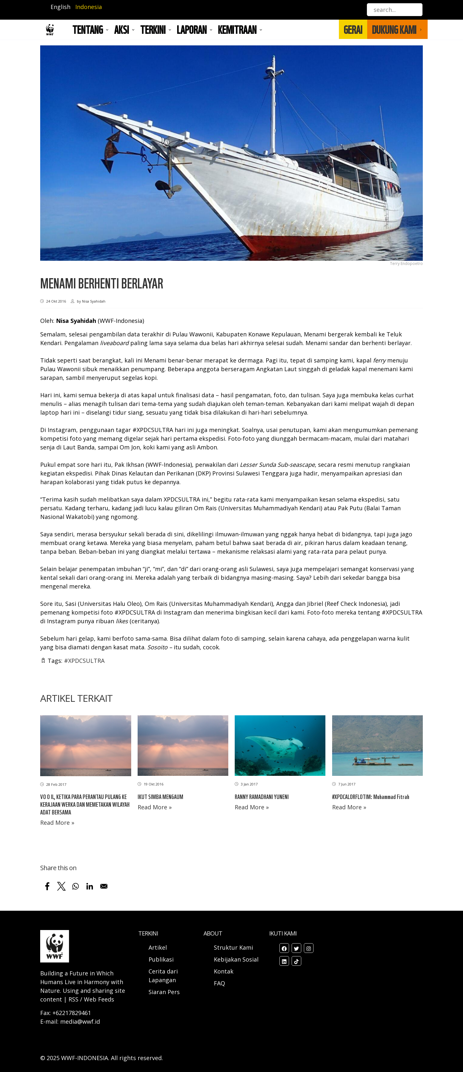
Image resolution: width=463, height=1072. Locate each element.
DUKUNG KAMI (394, 29)
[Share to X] (61, 886)
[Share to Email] (104, 886)
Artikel (158, 947)
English (60, 7)
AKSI (121, 29)
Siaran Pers (164, 992)
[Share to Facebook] (47, 886)
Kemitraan (237, 29)
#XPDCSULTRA (84, 660)
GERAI (353, 29)
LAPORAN (192, 29)
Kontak (223, 971)
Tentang (87, 29)
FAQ (219, 983)
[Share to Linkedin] (89, 886)
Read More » (57, 822)
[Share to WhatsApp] (75, 886)
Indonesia (88, 7)
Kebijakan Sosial (236, 959)
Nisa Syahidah (76, 320)
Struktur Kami (233, 947)
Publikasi (161, 959)
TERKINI (153, 29)
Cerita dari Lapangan (163, 975)
